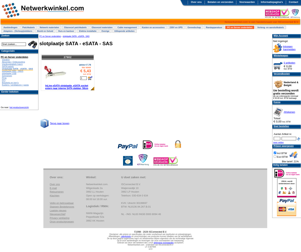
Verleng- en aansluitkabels (270, 27)
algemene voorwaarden (164, 243)
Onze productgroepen (62, 221)
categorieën (126, 236)
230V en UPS (176, 27)
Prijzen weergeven (284, 146)
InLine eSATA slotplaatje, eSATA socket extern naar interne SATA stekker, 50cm (66, 87)
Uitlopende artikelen (124, 31)
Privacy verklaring (59, 218)
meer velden (278, 142)
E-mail (53, 188)
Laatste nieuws (58, 210)
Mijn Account (281, 35)
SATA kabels (8, 66)
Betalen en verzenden (220, 2)
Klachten (55, 195)
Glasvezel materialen (102, 27)
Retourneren (57, 191)
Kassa (277, 102)
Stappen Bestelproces (62, 206)
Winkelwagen (281, 55)
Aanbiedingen (10, 27)
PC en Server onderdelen (239, 27)
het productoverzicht (19, 107)
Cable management (127, 27)
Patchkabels (28, 27)
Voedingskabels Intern (12, 64)
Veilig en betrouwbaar (62, 203)
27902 (68, 57)
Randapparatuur (214, 27)
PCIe (4, 78)
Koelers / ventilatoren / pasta (15, 85)
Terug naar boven (59, 123)
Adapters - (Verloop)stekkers (17, 31)
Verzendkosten (282, 73)
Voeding (6, 59)
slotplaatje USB (9, 73)
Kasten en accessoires (153, 27)
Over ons (196, 2)
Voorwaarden (247, 2)
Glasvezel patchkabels (75, 27)
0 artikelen (289, 62)
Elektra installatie (88, 31)
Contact (293, 2)
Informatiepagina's (272, 2)
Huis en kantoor (66, 31)
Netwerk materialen (49, 27)
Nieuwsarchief (57, 214)
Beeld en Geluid (45, 31)
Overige (105, 31)
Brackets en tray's (10, 82)
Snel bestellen (281, 126)
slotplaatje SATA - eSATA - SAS (76, 36)
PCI (3, 80)
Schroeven (7, 76)
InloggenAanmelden (289, 48)
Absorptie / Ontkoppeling (13, 62)
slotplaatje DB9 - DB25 (12, 71)
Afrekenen (289, 112)
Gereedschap (194, 27)
